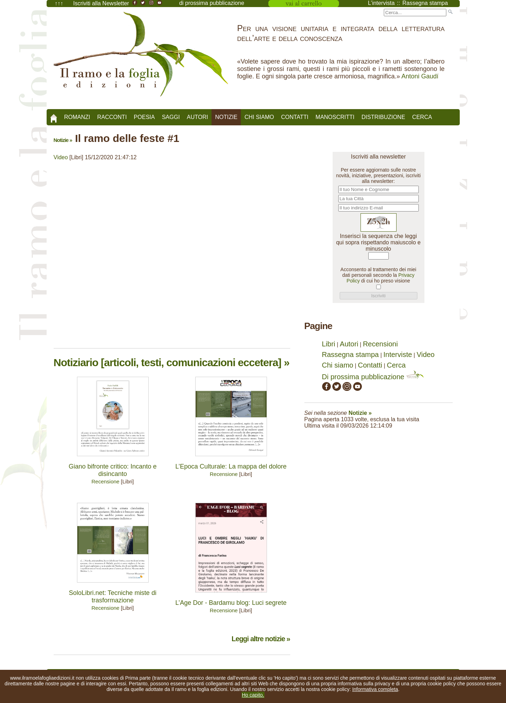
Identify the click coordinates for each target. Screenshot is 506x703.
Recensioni (380, 344)
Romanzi (77, 117)
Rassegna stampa (350, 354)
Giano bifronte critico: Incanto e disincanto (112, 470)
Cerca (422, 117)
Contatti (295, 117)
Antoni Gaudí (420, 76)
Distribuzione (383, 117)
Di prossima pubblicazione (373, 377)
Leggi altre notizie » (261, 639)
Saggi (171, 117)
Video (61, 157)
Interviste (397, 354)
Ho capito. (253, 695)
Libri (328, 344)
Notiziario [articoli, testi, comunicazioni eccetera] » (172, 362)
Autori (197, 117)
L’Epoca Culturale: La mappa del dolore (230, 466)
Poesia (144, 117)
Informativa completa (375, 689)
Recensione (105, 481)
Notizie (226, 117)
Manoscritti (335, 117)
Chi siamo (259, 117)
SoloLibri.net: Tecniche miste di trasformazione (112, 596)
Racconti (112, 117)
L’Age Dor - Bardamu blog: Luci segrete (230, 602)
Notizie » (63, 140)
